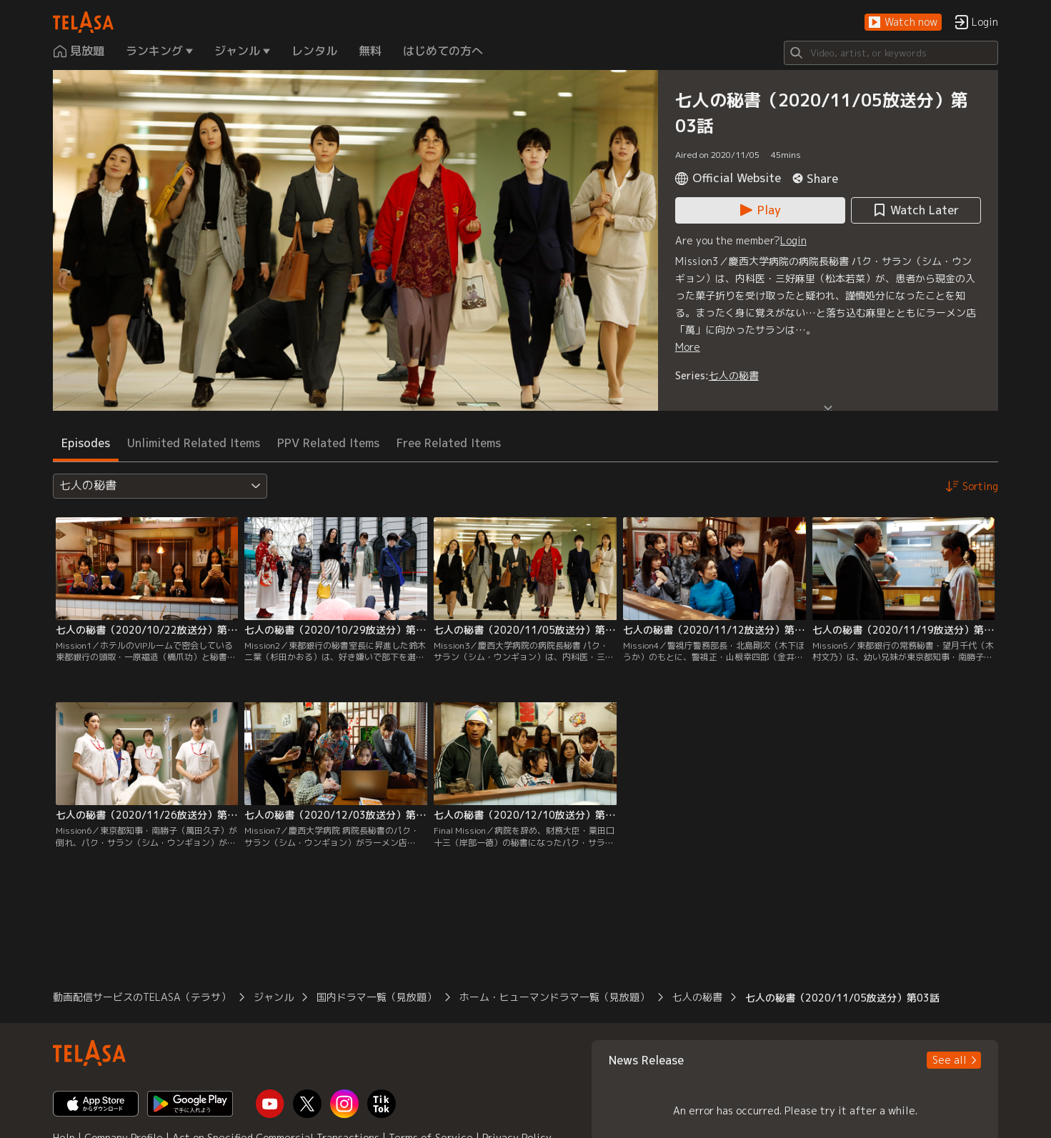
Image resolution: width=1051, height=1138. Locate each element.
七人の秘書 (734, 375)
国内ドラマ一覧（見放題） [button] (377, 997)
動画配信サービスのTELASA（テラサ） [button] (142, 997)
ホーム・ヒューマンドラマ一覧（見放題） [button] (554, 997)
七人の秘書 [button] (697, 997)
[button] (903, 22)
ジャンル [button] (274, 997)
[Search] (891, 53)
